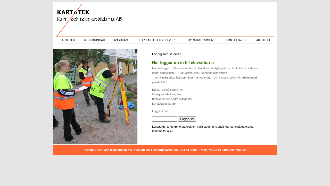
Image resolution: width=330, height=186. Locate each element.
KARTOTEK (67, 40)
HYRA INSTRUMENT (201, 40)
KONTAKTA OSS (236, 40)
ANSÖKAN (121, 40)
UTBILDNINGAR (94, 40)
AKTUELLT (263, 40)
